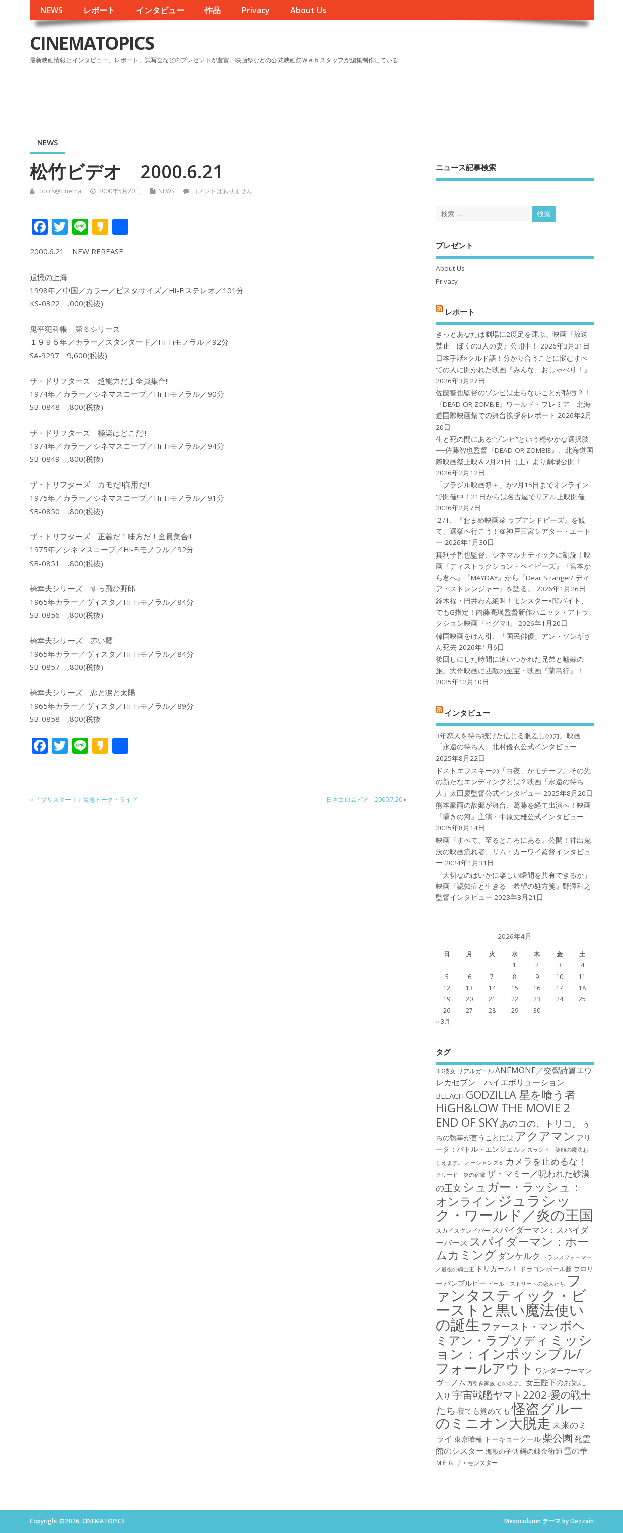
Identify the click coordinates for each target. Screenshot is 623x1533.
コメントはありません (222, 191)
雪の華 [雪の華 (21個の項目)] (576, 1450)
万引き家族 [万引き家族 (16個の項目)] (481, 1383)
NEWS (51, 10)
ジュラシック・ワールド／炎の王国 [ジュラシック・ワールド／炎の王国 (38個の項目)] (514, 1207)
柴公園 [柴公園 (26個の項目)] (557, 1438)
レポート (99, 10)
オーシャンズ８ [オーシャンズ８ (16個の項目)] (484, 1162)
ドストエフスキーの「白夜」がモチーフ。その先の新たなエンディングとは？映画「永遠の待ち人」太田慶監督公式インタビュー (513, 782)
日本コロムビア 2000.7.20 (364, 799)
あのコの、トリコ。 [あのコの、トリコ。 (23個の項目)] (540, 1123)
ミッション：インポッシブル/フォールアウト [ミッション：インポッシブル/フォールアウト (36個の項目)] (514, 1353)
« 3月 (443, 1021)
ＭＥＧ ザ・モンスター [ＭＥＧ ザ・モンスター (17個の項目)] (467, 1462)
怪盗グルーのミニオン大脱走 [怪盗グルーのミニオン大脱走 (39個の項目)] (509, 1415)
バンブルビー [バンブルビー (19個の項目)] (465, 1283)
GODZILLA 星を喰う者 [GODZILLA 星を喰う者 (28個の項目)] (521, 1094)
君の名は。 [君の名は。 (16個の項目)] (510, 1383)
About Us (308, 10)
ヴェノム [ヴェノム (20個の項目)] (451, 1382)
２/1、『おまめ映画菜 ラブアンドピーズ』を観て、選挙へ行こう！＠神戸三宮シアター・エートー (513, 531)
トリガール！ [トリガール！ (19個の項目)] (497, 1268)
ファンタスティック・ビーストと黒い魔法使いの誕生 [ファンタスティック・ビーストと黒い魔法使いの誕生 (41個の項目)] (511, 1302)
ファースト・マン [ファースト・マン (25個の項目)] (519, 1326)
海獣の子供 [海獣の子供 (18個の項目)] (502, 1451)
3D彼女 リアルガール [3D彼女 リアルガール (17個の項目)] (465, 1071)
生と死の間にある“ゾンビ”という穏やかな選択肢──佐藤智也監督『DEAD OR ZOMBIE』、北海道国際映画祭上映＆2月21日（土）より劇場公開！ (514, 450)
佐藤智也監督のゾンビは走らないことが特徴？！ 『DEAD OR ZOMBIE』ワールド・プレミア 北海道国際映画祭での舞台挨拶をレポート (513, 404)
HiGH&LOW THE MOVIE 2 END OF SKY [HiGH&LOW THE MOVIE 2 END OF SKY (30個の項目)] (503, 1115)
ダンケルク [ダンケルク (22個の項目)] (519, 1256)
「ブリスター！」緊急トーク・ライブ (86, 799)
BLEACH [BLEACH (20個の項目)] (450, 1096)
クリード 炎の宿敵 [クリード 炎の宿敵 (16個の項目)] (461, 1174)
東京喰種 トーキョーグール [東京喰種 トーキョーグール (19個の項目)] (497, 1439)
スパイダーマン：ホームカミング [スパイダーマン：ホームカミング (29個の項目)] (512, 1248)
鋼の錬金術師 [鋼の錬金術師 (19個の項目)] (541, 1451)
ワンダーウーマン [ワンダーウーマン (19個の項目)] (563, 1370)
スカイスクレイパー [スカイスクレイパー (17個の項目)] (463, 1230)
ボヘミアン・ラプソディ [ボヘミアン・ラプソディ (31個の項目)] (510, 1332)
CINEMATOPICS (92, 43)
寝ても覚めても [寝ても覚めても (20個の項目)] (483, 1411)
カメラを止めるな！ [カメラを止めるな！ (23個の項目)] (546, 1161)
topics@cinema (59, 191)
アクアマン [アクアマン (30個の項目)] (545, 1136)
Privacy (255, 10)
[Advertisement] (402, 95)
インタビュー (160, 10)
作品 (212, 10)
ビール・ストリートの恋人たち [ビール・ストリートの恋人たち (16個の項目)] (526, 1283)
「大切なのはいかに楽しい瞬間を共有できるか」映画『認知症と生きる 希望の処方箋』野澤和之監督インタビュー (513, 886)
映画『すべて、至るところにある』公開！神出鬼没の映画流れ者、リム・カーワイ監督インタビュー (513, 851)
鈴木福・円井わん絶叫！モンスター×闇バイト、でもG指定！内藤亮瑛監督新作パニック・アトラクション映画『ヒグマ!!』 (512, 612)
